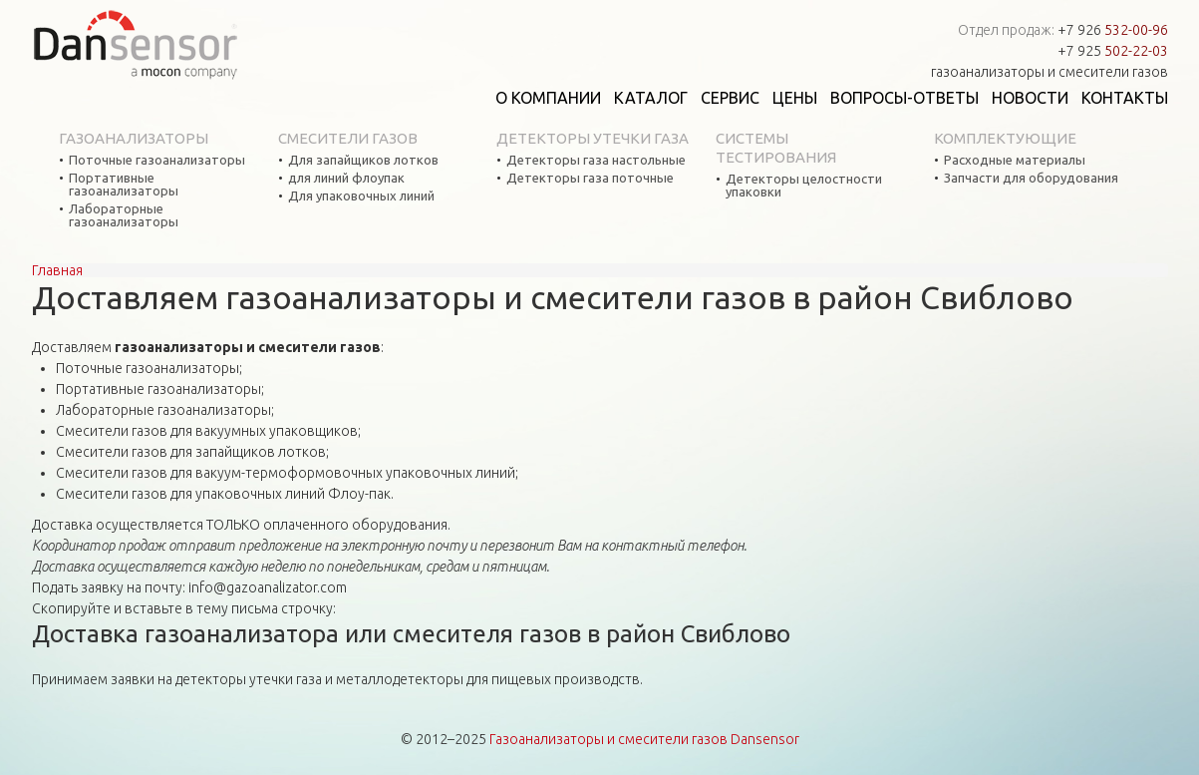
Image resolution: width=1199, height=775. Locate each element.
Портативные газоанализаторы (123, 184)
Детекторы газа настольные (596, 160)
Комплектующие (1005, 138)
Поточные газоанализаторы (157, 160)
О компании (548, 98)
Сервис (730, 98)
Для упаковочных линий (361, 196)
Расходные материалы (1014, 160)
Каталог (651, 98)
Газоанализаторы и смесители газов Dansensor (644, 739)
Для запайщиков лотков (363, 160)
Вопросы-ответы (904, 98)
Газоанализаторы (133, 138)
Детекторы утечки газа (592, 138)
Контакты (1124, 98)
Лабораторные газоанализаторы (123, 215)
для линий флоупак (346, 178)
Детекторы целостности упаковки (804, 185)
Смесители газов (348, 138)
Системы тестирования (776, 148)
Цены (794, 98)
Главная (57, 270)
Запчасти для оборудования (1031, 178)
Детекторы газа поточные (590, 178)
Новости (1030, 98)
